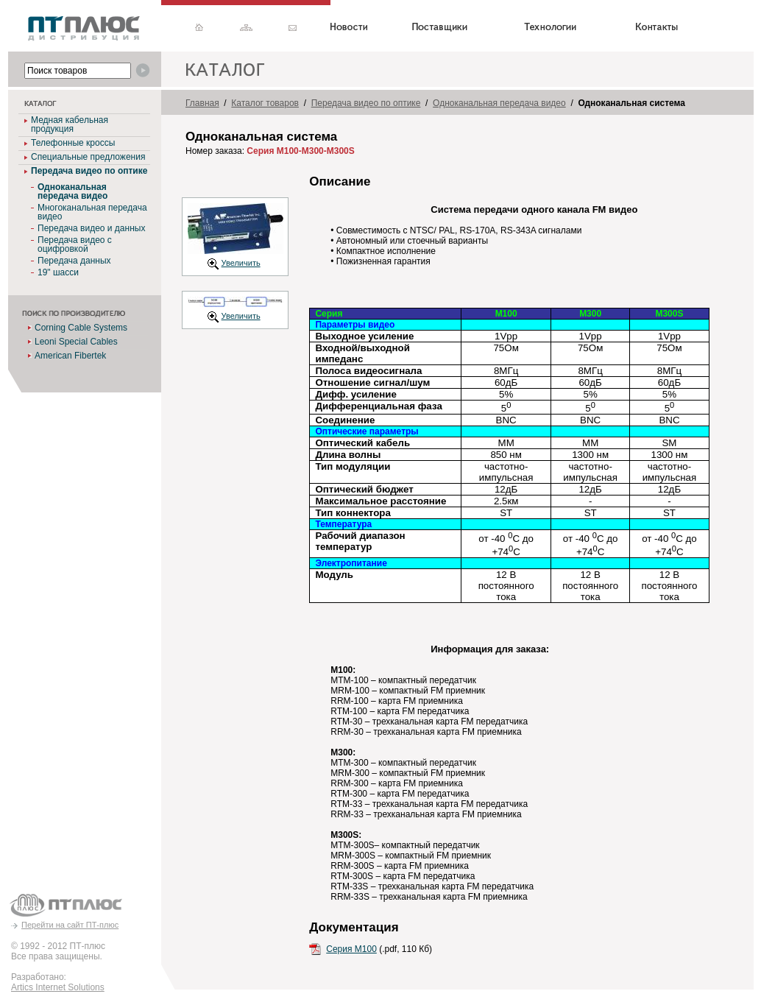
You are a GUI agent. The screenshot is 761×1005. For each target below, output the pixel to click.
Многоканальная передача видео (92, 212)
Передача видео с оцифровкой (75, 244)
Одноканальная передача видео (499, 103)
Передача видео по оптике (89, 170)
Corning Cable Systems (81, 327)
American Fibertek (70, 355)
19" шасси (58, 272)
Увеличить (241, 262)
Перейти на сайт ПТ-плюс (69, 924)
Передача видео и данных (91, 228)
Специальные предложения (88, 156)
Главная (202, 103)
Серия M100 (351, 949)
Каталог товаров (265, 103)
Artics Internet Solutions (58, 987)
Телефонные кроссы (73, 142)
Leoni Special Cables (76, 341)
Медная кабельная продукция (69, 124)
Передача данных (74, 260)
